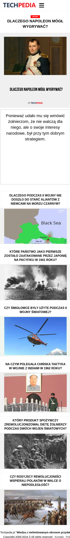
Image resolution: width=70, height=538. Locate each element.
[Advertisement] (35, 160)
